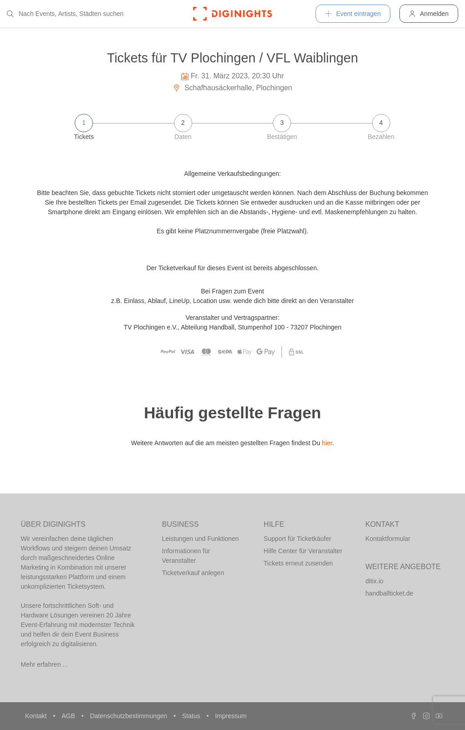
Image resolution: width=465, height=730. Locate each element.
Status (192, 716)
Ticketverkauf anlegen (193, 572)
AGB (69, 716)
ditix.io (374, 581)
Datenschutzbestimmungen (129, 716)
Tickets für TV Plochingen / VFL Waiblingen (232, 58)
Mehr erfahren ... (44, 664)
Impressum (230, 716)
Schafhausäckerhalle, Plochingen (232, 88)
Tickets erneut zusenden (298, 563)
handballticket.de (389, 593)
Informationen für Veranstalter (186, 555)
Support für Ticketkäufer (298, 538)
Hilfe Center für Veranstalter (303, 551)
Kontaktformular (387, 538)
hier (327, 443)
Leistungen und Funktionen (200, 538)
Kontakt (36, 716)
